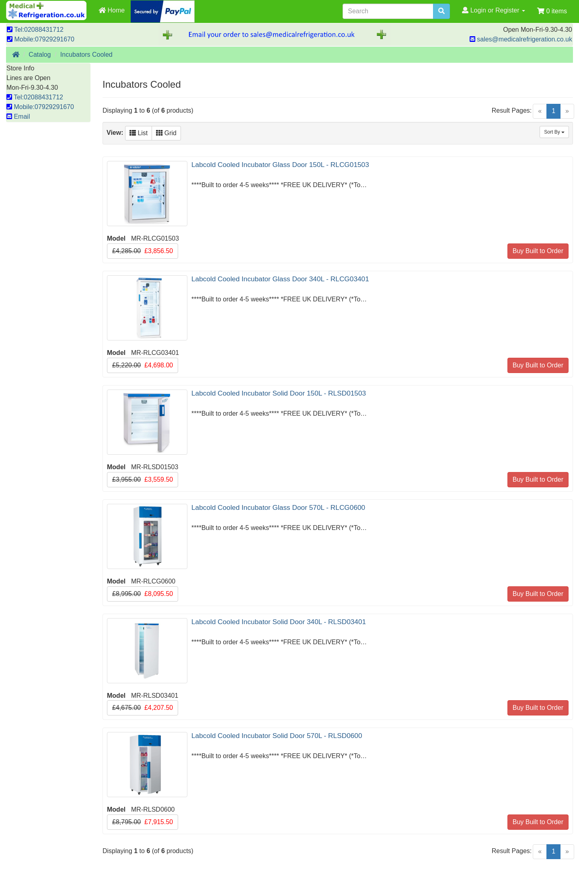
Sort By (554, 132)
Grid (166, 133)
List (138, 133)
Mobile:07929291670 (40, 39)
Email (18, 116)
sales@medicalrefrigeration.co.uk (521, 39)
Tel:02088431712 (35, 29)
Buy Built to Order (538, 250)
